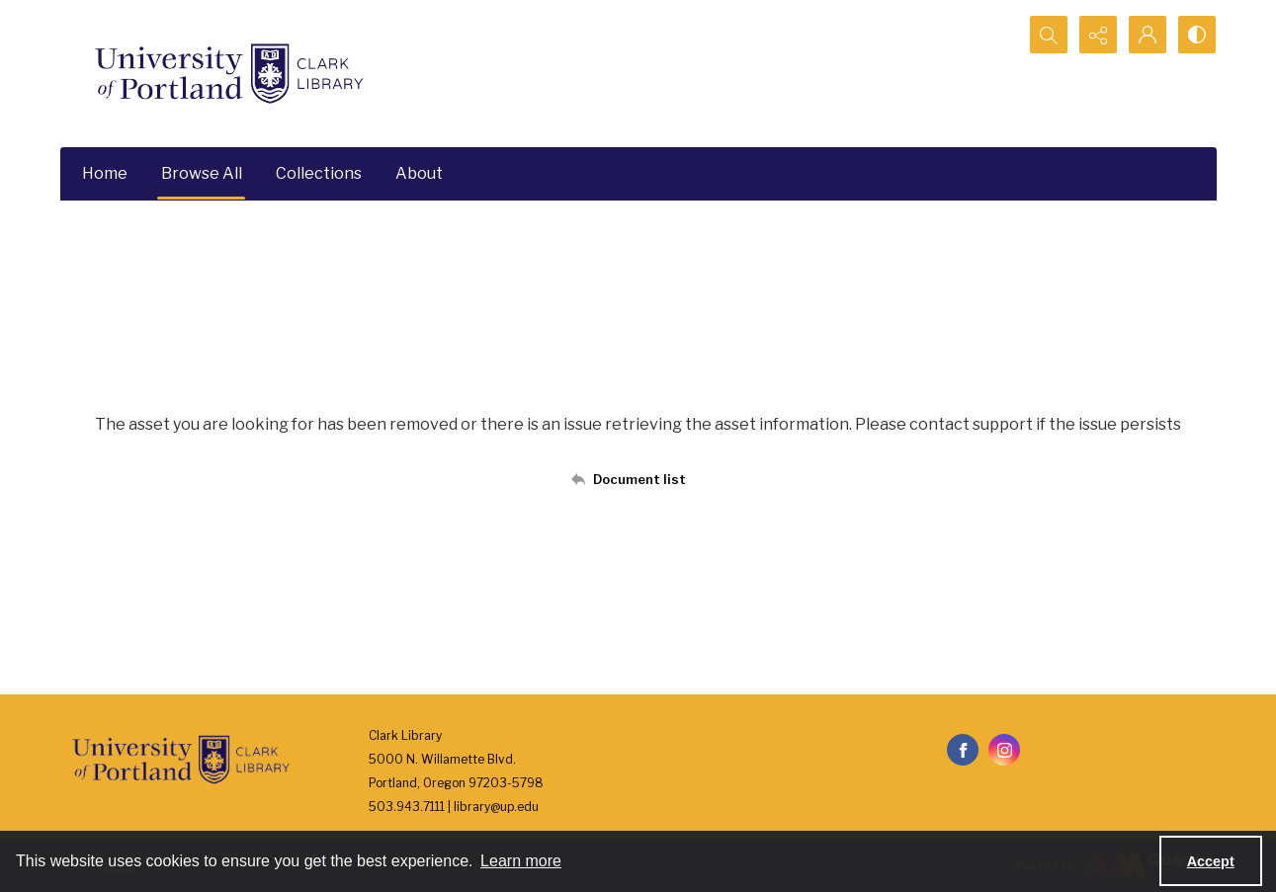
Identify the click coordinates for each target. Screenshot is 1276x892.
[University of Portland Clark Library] (228, 74)
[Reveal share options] (1098, 34)
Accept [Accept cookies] (1210, 861)
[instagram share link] (1004, 750)
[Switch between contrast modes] (1197, 34)
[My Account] (1147, 34)
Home (105, 173)
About (419, 173)
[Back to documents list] (638, 479)
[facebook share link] (962, 750)
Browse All (201, 173)
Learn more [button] (520, 860)
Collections (319, 173)
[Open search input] (1048, 34)
